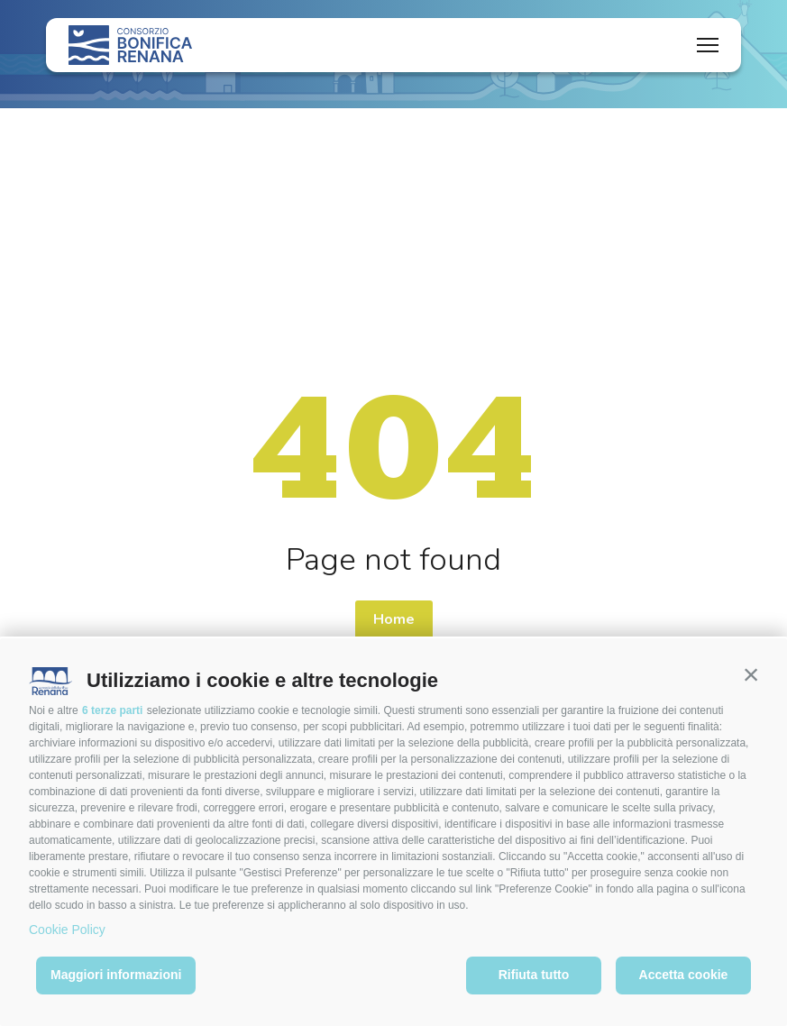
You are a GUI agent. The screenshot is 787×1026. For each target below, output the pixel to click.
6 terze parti (112, 710)
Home (394, 619)
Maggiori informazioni (115, 974)
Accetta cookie (683, 974)
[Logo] (130, 45)
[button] (751, 674)
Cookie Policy (67, 929)
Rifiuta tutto (534, 974)
